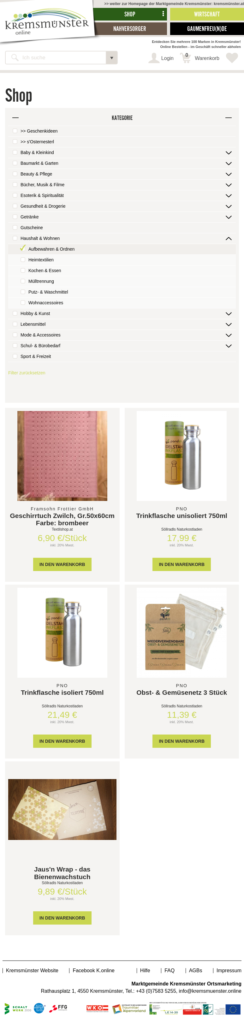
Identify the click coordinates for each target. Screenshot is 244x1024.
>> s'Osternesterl (37, 141)
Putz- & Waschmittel (48, 292)
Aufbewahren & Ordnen (51, 249)
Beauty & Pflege (36, 173)
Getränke (30, 216)
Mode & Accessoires (41, 334)
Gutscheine (32, 227)
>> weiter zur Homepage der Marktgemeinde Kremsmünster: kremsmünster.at (174, 4)
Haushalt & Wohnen (40, 238)
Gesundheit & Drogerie (43, 206)
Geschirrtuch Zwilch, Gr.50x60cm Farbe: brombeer (62, 519)
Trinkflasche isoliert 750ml (62, 692)
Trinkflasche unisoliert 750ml (181, 515)
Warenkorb (202, 57)
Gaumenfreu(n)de (207, 28)
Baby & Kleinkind (37, 152)
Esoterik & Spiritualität (42, 195)
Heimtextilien (41, 259)
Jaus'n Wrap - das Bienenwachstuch (62, 873)
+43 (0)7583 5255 (156, 991)
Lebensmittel (33, 324)
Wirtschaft (207, 14)
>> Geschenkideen (39, 131)
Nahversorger (129, 28)
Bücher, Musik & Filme (42, 184)
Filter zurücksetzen (26, 372)
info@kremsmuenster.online (210, 991)
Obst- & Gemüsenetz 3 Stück (181, 692)
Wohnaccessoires (45, 302)
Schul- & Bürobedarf (40, 345)
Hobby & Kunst (35, 313)
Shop (129, 14)
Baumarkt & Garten (39, 163)
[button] (112, 57)
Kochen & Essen (44, 270)
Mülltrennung (41, 281)
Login (167, 58)
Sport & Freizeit (36, 356)
